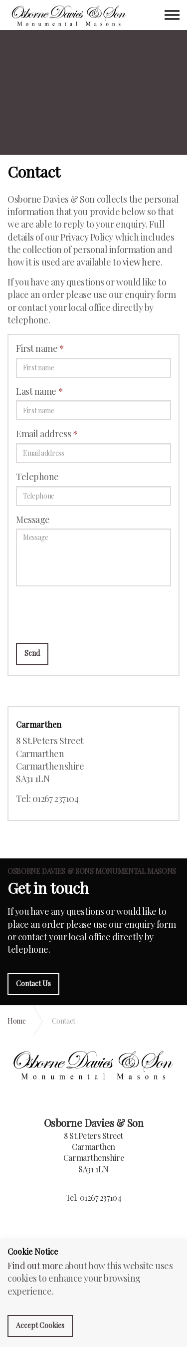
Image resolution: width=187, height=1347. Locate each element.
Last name (39, 391)
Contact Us (33, 983)
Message (33, 520)
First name (40, 348)
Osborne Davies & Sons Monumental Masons (69, 16)
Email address (46, 434)
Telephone (37, 477)
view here (142, 262)
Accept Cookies (40, 1325)
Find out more (35, 1266)
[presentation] (92, 613)
